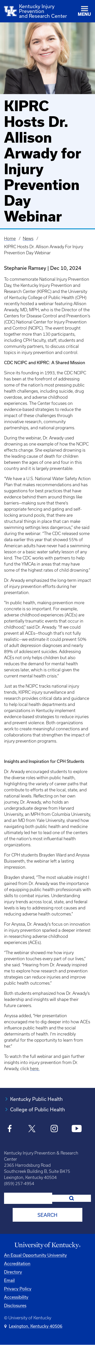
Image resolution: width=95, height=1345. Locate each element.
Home (10, 238)
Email (9, 1280)
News (28, 238)
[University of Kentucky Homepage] (47, 1245)
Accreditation (17, 1263)
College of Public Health (37, 1109)
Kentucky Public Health (36, 1099)
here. (35, 1068)
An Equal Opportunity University (35, 1255)
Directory (13, 1271)
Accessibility (16, 1297)
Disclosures (15, 1305)
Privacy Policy (17, 1288)
